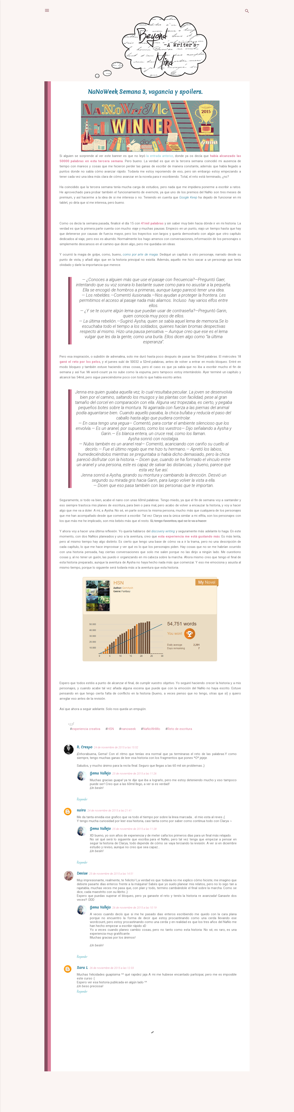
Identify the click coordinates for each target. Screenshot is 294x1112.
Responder (82, 799)
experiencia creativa (86, 729)
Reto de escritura (180, 729)
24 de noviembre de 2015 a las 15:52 (116, 747)
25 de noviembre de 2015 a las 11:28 (134, 828)
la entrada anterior (159, 156)
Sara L (82, 967)
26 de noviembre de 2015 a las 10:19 (134, 907)
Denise (82, 873)
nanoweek (128, 729)
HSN (111, 729)
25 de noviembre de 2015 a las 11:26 (134, 773)
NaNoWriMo (151, 729)
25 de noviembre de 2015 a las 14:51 (111, 873)
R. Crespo (84, 747)
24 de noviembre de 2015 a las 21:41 (109, 810)
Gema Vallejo (100, 773)
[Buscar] (247, 11)
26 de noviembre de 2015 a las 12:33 (112, 968)
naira (81, 810)
